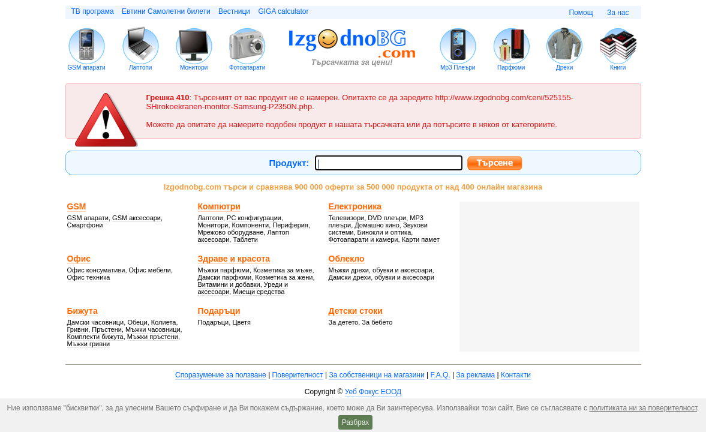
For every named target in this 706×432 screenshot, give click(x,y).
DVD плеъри (387, 217)
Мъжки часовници (153, 329)
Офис (79, 258)
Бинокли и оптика (384, 232)
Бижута (82, 311)
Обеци (137, 322)
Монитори (194, 67)
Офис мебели (150, 270)
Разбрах (355, 422)
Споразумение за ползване (220, 375)
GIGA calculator (283, 11)
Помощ (581, 12)
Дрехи (564, 67)
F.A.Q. (440, 375)
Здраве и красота (234, 258)
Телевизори (347, 217)
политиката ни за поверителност (643, 408)
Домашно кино (376, 225)
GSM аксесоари (136, 217)
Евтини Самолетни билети (166, 11)
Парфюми (511, 67)
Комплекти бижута (95, 336)
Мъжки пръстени (152, 336)
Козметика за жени (284, 277)
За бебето (377, 322)
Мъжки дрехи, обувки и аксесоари (380, 270)
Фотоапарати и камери (363, 239)
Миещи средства (258, 291)
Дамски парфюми (225, 277)
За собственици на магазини (376, 375)
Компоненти (250, 225)
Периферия (290, 225)
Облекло (347, 258)
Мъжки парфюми (224, 270)
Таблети (245, 239)
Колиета (163, 322)
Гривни (78, 329)
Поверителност (297, 375)
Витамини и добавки (229, 284)
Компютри (219, 206)
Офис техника (88, 277)
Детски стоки (356, 311)
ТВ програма (92, 11)
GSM (76, 206)
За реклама (475, 375)
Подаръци (219, 311)
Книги (618, 67)
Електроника (355, 206)
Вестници (234, 11)
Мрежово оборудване (231, 232)
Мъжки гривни (88, 343)
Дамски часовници (95, 322)
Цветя (241, 322)
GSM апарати (87, 67)
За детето (344, 322)
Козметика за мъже (282, 270)
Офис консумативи (96, 270)
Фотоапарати (247, 67)
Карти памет (421, 239)
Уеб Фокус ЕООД (373, 392)
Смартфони (85, 225)
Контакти (516, 375)
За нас (618, 12)
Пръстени (107, 329)
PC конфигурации (254, 217)
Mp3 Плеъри (457, 67)
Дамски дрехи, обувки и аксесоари (381, 277)
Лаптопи (140, 67)
